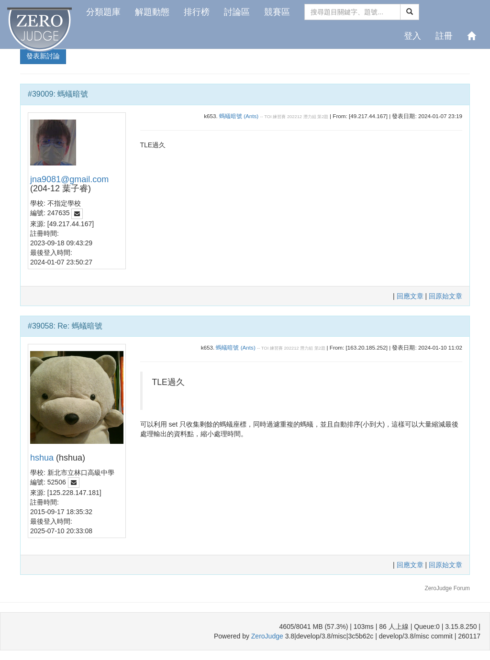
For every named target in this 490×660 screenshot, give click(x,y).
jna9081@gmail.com (69, 179)
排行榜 (197, 12)
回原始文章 (445, 296)
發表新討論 (43, 56)
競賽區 (277, 12)
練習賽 (279, 116)
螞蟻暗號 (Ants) (238, 116)
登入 (412, 36)
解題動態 (152, 12)
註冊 (444, 36)
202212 (294, 116)
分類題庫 (103, 12)
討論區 (237, 12)
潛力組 (309, 116)
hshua (42, 457)
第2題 (322, 116)
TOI (267, 116)
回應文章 (411, 296)
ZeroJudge (267, 636)
